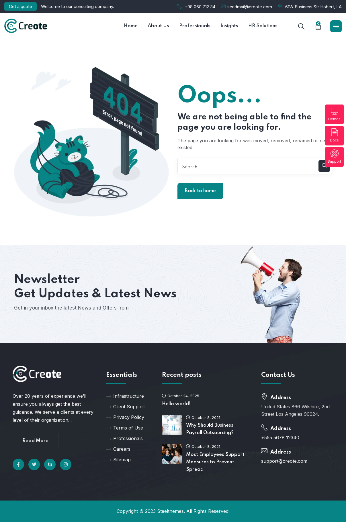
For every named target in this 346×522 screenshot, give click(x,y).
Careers (118, 449)
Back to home (200, 190)
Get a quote (20, 6)
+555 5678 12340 (280, 437)
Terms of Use (124, 428)
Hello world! (176, 403)
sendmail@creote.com (249, 6)
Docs (334, 135)
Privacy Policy (125, 417)
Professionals (124, 438)
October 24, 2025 (180, 395)
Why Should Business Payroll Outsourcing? (210, 429)
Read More (35, 440)
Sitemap (118, 459)
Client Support (125, 406)
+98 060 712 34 (200, 6)
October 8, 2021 (203, 417)
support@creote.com (284, 461)
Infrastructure (125, 396)
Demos (334, 114)
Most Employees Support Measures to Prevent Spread (215, 462)
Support (334, 156)
